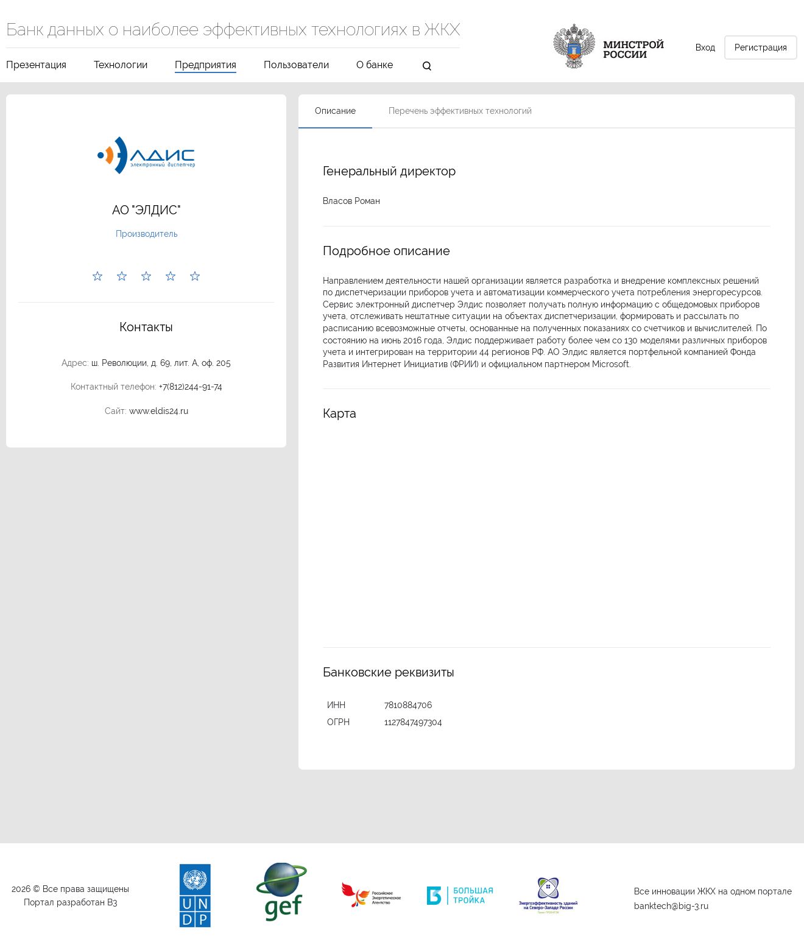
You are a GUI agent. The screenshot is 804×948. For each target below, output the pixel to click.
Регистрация (761, 47)
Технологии (120, 65)
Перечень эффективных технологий (460, 111)
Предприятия (205, 65)
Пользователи (296, 65)
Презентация (36, 65)
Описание (335, 111)
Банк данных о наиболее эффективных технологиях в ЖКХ (233, 30)
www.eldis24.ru (158, 411)
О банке (374, 65)
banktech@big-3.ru (671, 906)
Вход (705, 47)
